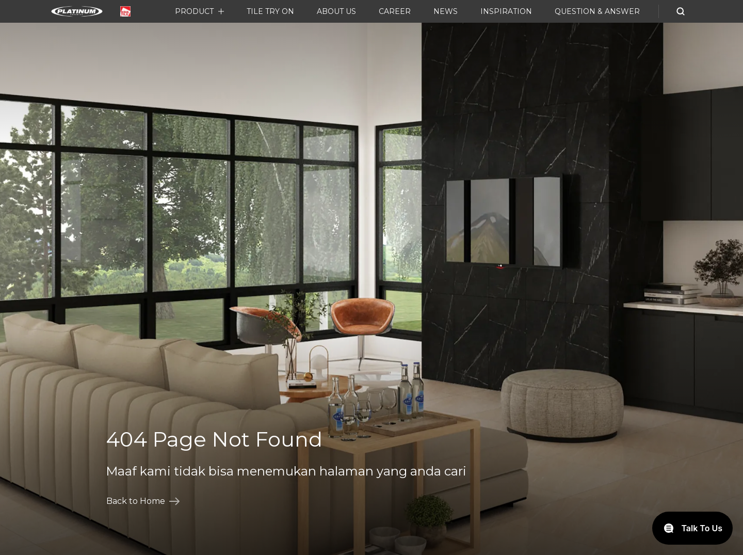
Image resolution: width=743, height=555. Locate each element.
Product (194, 11)
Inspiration (506, 11)
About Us (336, 11)
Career (395, 11)
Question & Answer (597, 11)
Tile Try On (270, 11)
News (445, 11)
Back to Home (143, 501)
